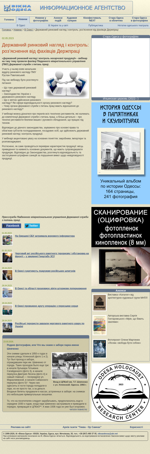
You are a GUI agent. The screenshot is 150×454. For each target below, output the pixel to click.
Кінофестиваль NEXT (92, 19)
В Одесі (21, 25)
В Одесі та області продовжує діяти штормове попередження (51, 288)
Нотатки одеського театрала (133, 25)
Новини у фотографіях (40, 19)
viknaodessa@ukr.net (108, 434)
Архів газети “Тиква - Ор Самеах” (82, 427)
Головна (9, 19)
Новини (22, 19)
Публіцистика (95, 25)
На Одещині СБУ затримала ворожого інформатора (45, 236)
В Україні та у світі (58, 25)
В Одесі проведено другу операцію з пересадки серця (46, 306)
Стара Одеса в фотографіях (139, 19)
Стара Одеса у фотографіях (121, 36)
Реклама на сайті (20, 427)
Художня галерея (72, 19)
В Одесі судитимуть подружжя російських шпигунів (45, 271)
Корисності (136, 427)
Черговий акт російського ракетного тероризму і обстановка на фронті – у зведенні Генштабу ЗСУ (52, 255)
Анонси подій (58, 19)
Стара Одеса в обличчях (116, 19)
